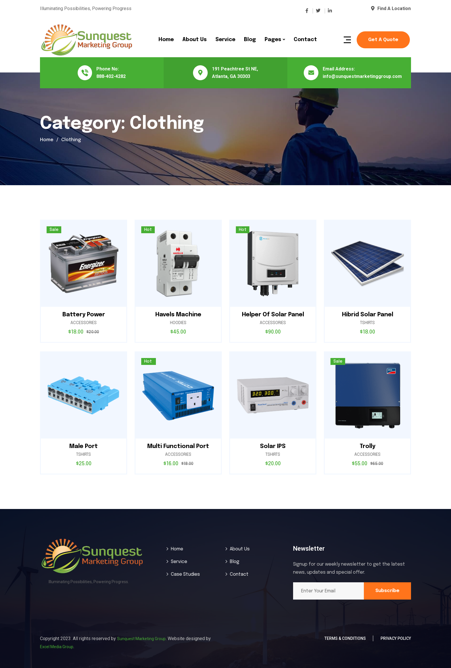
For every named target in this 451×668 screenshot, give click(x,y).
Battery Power (83, 315)
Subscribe (387, 590)
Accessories (83, 323)
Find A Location (391, 8)
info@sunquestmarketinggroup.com (362, 76)
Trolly (367, 446)
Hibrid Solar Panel (367, 315)
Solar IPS (273, 446)
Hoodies (178, 323)
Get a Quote (383, 39)
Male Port (83, 446)
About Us (194, 39)
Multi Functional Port (178, 446)
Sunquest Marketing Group (141, 638)
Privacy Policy (396, 638)
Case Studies (185, 574)
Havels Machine (178, 315)
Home (166, 39)
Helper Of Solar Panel (273, 315)
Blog (250, 39)
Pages (273, 39)
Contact (305, 39)
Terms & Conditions (345, 638)
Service (225, 39)
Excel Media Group (56, 646)
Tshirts (367, 323)
